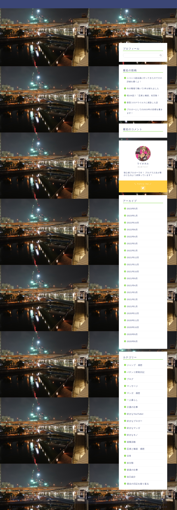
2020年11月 (133, 320)
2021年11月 (133, 264)
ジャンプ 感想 (134, 365)
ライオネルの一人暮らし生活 (89, 4)
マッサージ (132, 386)
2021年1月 (132, 306)
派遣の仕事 (132, 470)
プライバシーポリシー (20, 507)
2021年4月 (132, 285)
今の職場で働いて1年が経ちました (143, 89)
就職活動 (131, 442)
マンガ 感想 (133, 393)
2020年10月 (133, 327)
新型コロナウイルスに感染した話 (142, 103)
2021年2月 (132, 299)
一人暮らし (132, 400)
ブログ (130, 379)
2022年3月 (132, 243)
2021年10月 (133, 271)
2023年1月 (132, 215)
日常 (129, 456)
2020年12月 (133, 313)
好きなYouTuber (135, 414)
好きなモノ (132, 435)
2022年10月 (133, 222)
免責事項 (36, 507)
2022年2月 (132, 250)
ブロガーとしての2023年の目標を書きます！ (145, 111)
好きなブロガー (134, 421)
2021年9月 (132, 278)
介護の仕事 (132, 407)
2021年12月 (133, 257)
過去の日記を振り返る (138, 484)
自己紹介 (131, 477)
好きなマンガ (133, 428)
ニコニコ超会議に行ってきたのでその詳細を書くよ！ (144, 80)
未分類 (130, 463)
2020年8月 (132, 341)
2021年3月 (132, 292)
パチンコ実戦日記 (136, 372)
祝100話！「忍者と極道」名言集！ (143, 96)
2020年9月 (132, 334)
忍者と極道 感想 (136, 449)
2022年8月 (132, 229)
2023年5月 (132, 209)
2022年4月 (132, 236)
